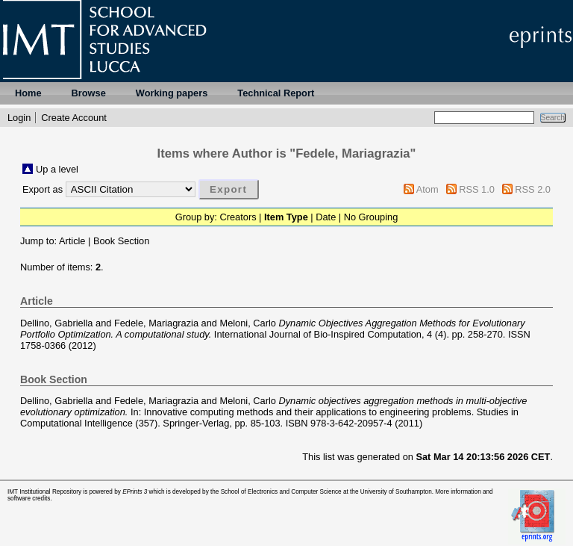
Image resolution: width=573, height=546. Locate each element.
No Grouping (371, 217)
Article (72, 240)
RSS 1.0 (477, 189)
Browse (89, 93)
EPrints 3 (134, 491)
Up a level (57, 169)
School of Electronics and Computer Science (281, 491)
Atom (427, 189)
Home (28, 93)
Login (19, 117)
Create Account (74, 117)
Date (326, 217)
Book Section (121, 240)
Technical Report (275, 93)
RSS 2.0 (533, 189)
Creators (237, 217)
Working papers (171, 93)
